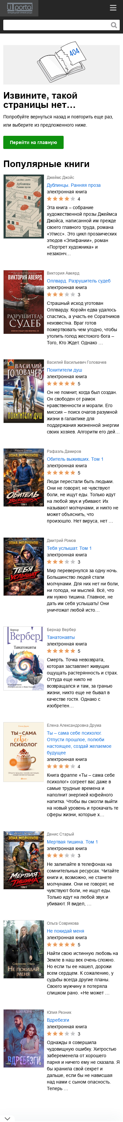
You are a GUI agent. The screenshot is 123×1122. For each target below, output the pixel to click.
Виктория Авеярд (63, 273)
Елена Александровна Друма (74, 725)
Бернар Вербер (61, 629)
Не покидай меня (65, 931)
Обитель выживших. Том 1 (75, 459)
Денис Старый (60, 834)
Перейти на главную (33, 142)
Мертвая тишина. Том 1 (72, 841)
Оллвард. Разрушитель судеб (79, 280)
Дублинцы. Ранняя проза (74, 185)
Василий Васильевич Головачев (76, 362)
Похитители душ (64, 370)
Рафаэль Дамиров (64, 451)
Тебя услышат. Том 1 (69, 548)
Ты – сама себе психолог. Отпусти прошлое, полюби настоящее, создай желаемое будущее (79, 742)
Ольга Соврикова (63, 923)
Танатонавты (61, 637)
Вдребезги (58, 1020)
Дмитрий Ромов (61, 540)
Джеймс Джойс (60, 177)
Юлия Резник (59, 1012)
